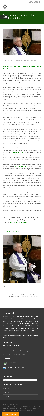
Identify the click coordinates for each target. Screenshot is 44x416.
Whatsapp (13, 362)
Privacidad (7, 392)
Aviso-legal (7, 396)
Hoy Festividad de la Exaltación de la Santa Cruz (24, 296)
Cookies (6, 388)
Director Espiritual (30, 60)
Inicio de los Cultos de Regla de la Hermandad (19, 294)
